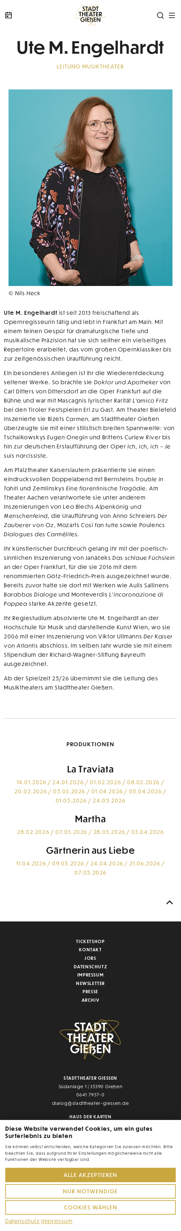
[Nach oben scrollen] (170, 902)
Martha (90, 818)
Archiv (91, 1000)
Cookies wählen (90, 1207)
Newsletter (90, 983)
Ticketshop (90, 941)
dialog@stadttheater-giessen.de (90, 1103)
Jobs (90, 958)
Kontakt (90, 949)
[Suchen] (161, 15)
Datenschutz (91, 966)
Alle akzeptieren (90, 1174)
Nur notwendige (90, 1191)
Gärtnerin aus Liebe (90, 850)
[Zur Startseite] (90, 15)
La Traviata (90, 768)
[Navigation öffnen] (172, 15)
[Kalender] (25, 15)
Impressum (90, 974)
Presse (90, 991)
